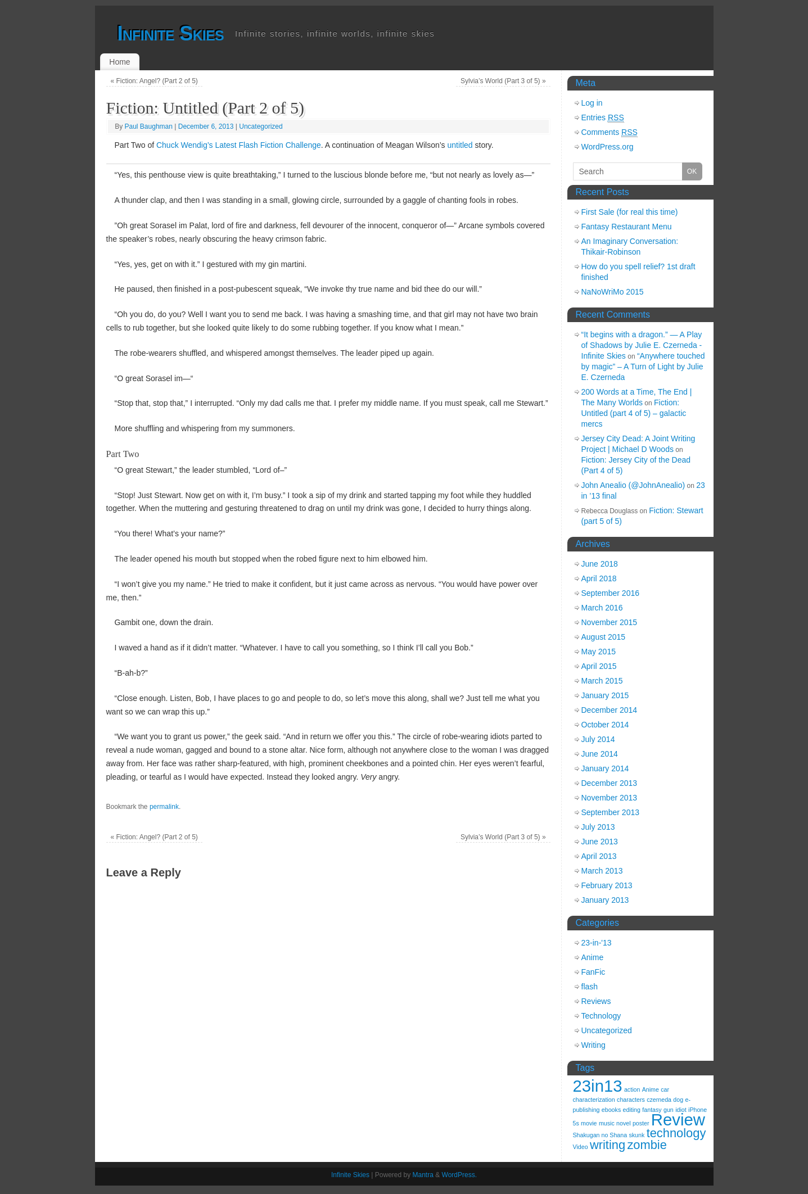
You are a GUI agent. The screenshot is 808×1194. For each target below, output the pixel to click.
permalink (164, 807)
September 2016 (610, 593)
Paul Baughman (149, 126)
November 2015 (609, 622)
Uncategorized (260, 126)
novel (623, 1123)
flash (589, 986)
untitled (459, 145)
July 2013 (598, 826)
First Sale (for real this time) (629, 211)
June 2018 (599, 563)
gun (668, 1109)
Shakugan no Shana (600, 1135)
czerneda (659, 1099)
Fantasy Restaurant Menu (626, 226)
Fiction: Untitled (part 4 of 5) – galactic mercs (634, 413)
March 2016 (602, 607)
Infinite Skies (171, 33)
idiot (681, 1109)
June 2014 (599, 753)
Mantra (423, 1175)
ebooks (611, 1109)
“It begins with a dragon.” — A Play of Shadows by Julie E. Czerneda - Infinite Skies (641, 345)
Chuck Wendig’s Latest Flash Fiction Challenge (238, 145)
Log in (592, 102)
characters (631, 1099)
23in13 (597, 1086)
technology (676, 1133)
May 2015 (598, 651)
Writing (593, 1045)
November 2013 (609, 797)
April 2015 (599, 666)
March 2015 (602, 680)
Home (119, 61)
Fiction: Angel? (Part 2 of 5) (153, 81)
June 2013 (599, 841)
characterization (594, 1099)
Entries (602, 118)
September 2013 (610, 812)
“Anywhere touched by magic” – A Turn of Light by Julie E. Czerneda (643, 366)
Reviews (596, 1001)
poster (641, 1123)
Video (580, 1146)
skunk (636, 1135)
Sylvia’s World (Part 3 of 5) (503, 81)
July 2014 (598, 739)
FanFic (593, 971)
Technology (601, 1015)
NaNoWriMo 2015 (612, 291)
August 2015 (603, 636)
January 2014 (605, 768)
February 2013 (607, 885)
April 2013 (599, 856)
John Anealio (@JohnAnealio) (633, 485)
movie (589, 1123)
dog (678, 1099)
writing (607, 1145)
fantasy (651, 1109)
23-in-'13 (596, 942)
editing (631, 1109)
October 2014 (605, 724)
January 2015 (605, 695)
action (632, 1089)
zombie (646, 1145)
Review (678, 1119)
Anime (592, 957)
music (607, 1123)
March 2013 (602, 870)
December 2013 (609, 783)
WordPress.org (607, 146)
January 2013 (605, 900)
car (665, 1089)
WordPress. (459, 1175)
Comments (609, 132)
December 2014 (609, 709)
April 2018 (599, 578)
